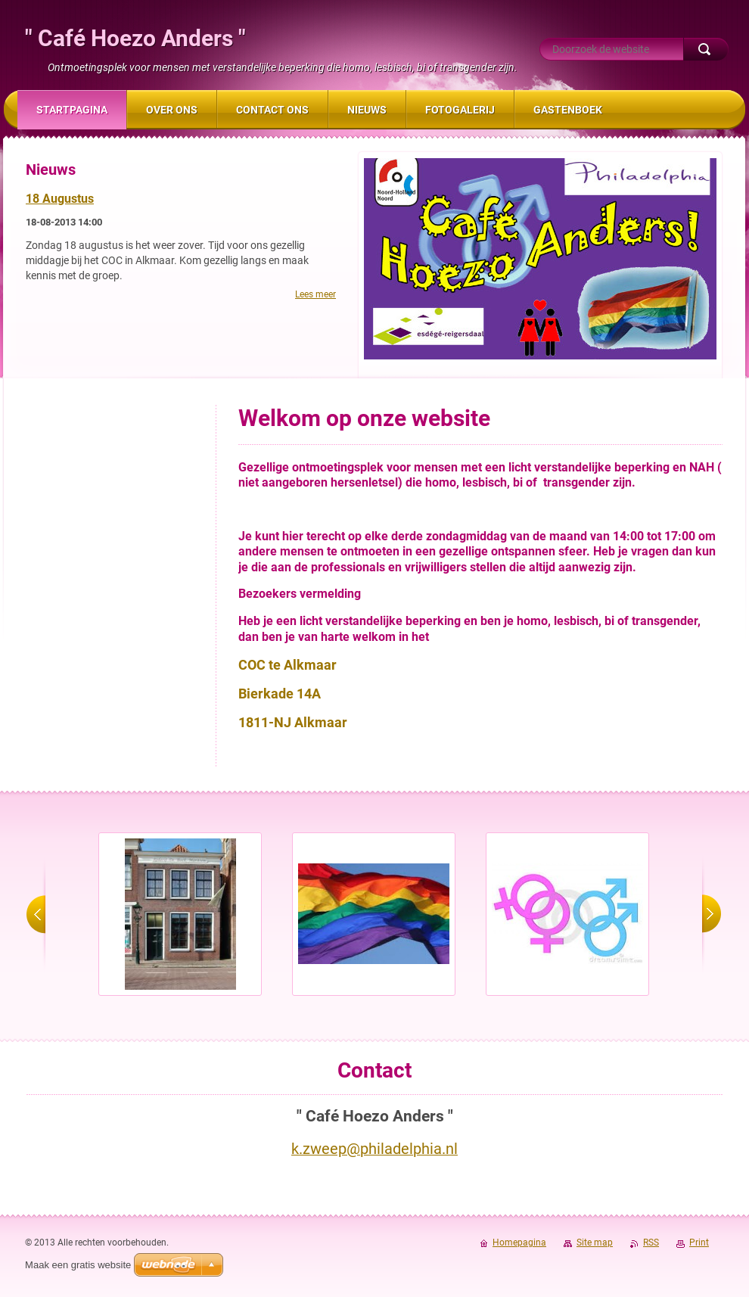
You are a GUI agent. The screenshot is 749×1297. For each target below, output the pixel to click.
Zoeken (706, 49)
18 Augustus (60, 198)
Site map (595, 1242)
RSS (651, 1242)
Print (699, 1242)
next (711, 914)
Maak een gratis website (78, 1265)
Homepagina (519, 1242)
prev (35, 914)
